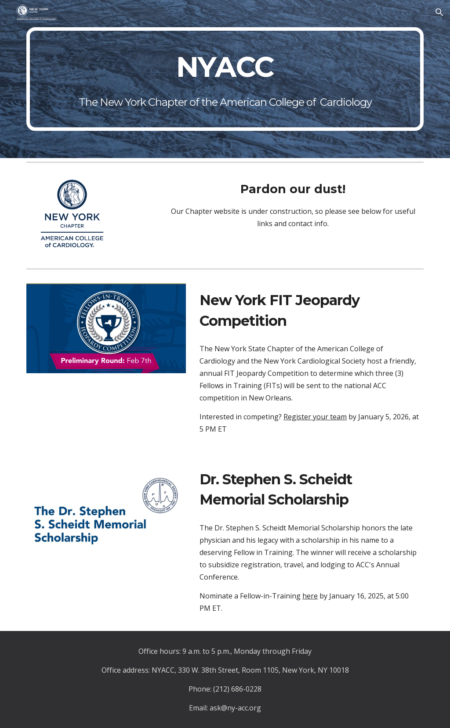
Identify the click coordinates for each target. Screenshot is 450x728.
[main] (225, 78)
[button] (439, 12)
